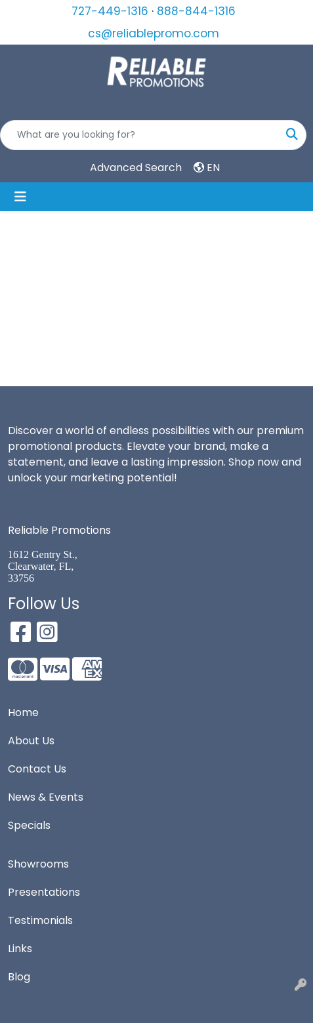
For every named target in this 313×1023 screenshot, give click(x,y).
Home (23, 712)
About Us (31, 740)
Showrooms (38, 864)
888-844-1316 (196, 11)
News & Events (45, 797)
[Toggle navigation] (20, 197)
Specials (29, 825)
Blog (19, 976)
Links (20, 948)
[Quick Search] (139, 135)
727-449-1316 (110, 11)
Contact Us (37, 768)
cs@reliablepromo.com (153, 33)
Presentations (44, 892)
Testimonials (40, 920)
